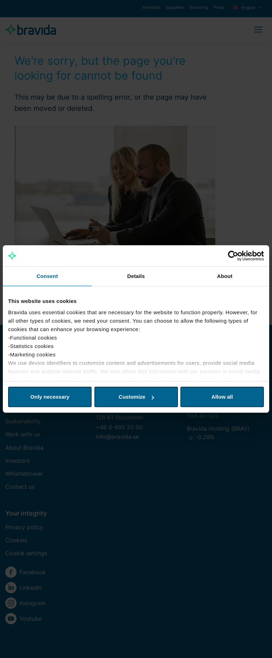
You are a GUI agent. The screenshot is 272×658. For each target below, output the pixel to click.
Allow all (222, 397)
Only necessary (49, 397)
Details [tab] (136, 276)
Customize (136, 397)
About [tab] (225, 276)
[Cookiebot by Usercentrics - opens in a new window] (233, 256)
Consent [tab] (47, 276)
